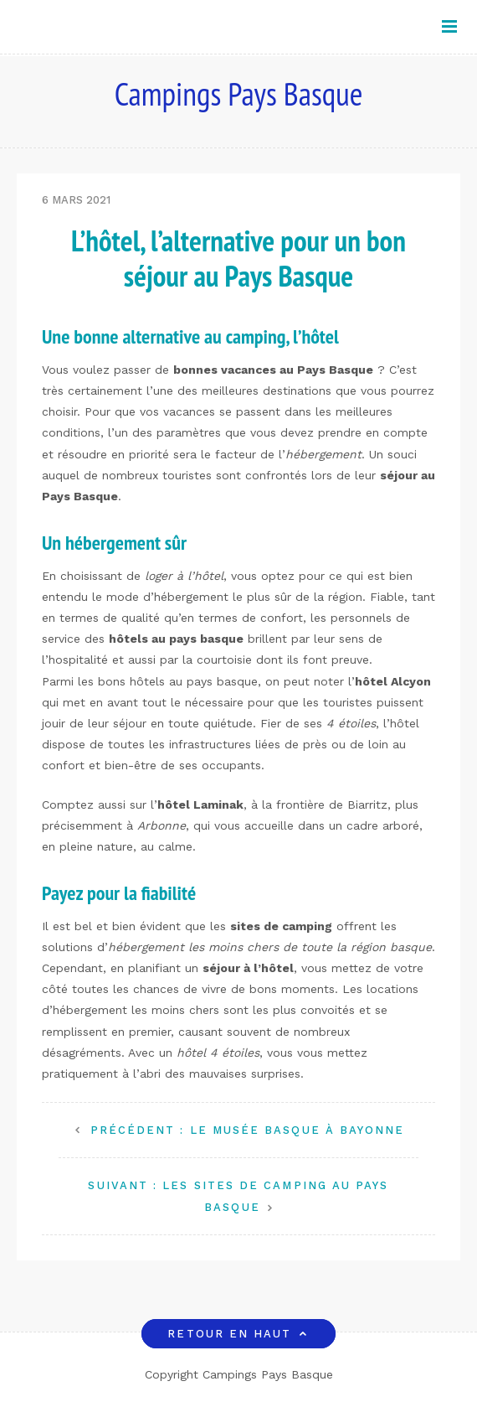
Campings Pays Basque (239, 93)
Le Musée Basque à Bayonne (247, 1130)
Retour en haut (238, 1333)
